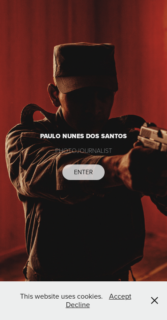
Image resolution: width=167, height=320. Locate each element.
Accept (120, 296)
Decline (78, 304)
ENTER (83, 172)
